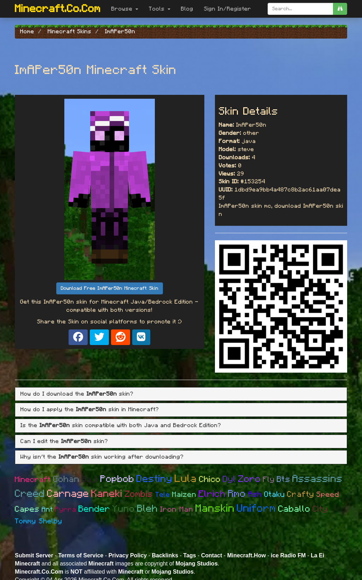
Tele (162, 494)
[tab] (181, 394)
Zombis (139, 494)
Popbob (117, 479)
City (320, 509)
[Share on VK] (141, 337)
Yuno (123, 508)
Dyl (229, 479)
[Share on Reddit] (120, 337)
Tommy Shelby (38, 521)
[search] (340, 9)
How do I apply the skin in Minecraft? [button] (90, 409)
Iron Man (176, 509)
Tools (159, 9)
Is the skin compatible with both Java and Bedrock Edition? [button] (121, 425)
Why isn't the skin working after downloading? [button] (102, 457)
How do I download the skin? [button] (77, 394)
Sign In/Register (227, 9)
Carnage (68, 494)
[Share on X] (99, 337)
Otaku (274, 494)
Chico (210, 479)
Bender (94, 509)
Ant (47, 509)
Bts (283, 479)
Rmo (237, 494)
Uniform (256, 508)
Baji (90, 479)
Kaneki (107, 494)
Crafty (300, 494)
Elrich (212, 494)
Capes (27, 509)
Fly (269, 479)
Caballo (294, 509)
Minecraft (33, 479)
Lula (186, 478)
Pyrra (65, 509)
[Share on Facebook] (78, 337)
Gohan (66, 479)
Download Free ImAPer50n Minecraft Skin (109, 288)
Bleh (147, 509)
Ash (255, 494)
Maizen (184, 494)
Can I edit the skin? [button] (64, 441)
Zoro (249, 479)
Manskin (215, 508)
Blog (187, 9)
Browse (124, 9)
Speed (327, 494)
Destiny (154, 479)
